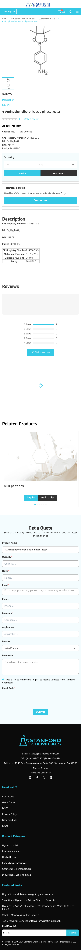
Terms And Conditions (40, 772)
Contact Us (8, 796)
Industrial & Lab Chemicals (23, 18)
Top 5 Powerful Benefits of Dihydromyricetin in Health (31, 920)
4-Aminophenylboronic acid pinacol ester (31, 20)
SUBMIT (40, 711)
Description (8, 99)
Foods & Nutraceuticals (14, 863)
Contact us (40, 200)
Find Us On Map (40, 768)
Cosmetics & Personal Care (16, 868)
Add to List (47, 497)
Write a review (31, 118)
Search (72, 932)
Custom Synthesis (47, 18)
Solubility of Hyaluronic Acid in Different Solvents (28, 900)
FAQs (5, 825)
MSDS (5, 808)
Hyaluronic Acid (10, 845)
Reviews (6, 104)
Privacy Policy (9, 814)
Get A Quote (9, 11)
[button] (35, 504)
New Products (9, 820)
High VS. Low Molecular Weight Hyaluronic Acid (28, 894)
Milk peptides (14, 486)
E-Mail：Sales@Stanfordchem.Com (40, 753)
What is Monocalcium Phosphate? (20, 915)
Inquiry (22, 173)
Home (5, 18)
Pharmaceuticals (11, 851)
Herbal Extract (10, 857)
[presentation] (23, 697)
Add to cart (59, 173)
